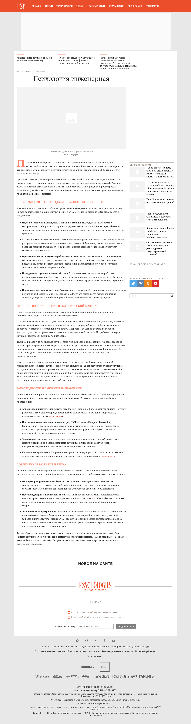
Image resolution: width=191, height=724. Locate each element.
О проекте (45, 646)
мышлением (108, 456)
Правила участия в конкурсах (137, 646)
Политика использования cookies (83, 651)
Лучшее (36, 6)
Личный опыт (97, 6)
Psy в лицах (135, 6)
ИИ (93, 498)
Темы (79, 6)
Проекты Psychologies (145, 651)
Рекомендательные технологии (117, 651)
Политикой (78, 617)
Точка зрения (64, 6)
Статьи (48, 6)
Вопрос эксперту (100, 646)
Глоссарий (152, 6)
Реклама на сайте (60, 646)
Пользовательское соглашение (50, 651)
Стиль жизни (116, 6)
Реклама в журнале (80, 646)
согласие (80, 612)
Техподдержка (94, 656)
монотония (55, 416)
